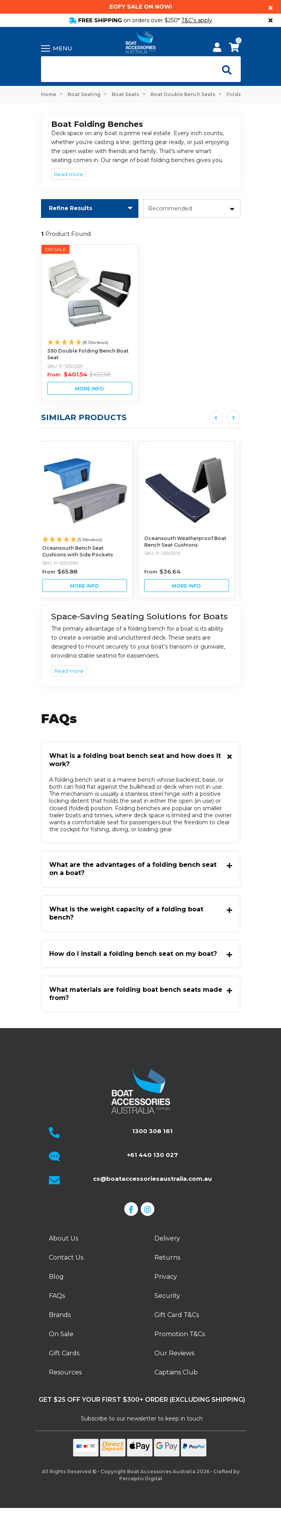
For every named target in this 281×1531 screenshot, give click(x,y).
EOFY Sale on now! (140, 6)
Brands (60, 1315)
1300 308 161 (152, 1131)
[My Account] (217, 48)
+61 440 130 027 (152, 1154)
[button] (89, 343)
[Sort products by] (191, 208)
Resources (65, 1372)
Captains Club (176, 1372)
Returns (167, 1257)
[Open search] (224, 69)
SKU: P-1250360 (65, 563)
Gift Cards (64, 1353)
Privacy (165, 1276)
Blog (56, 1276)
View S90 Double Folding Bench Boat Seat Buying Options (89, 388)
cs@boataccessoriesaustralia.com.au (152, 1178)
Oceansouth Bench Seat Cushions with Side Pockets (82, 551)
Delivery (167, 1238)
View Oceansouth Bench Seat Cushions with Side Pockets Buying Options (89, 585)
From (79, 375)
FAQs (57, 1295)
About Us (63, 1238)
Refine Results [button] (70, 208)
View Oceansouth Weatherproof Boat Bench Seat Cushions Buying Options (191, 585)
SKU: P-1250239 (65, 366)
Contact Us (66, 1257)
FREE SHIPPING (140, 20)
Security (167, 1295)
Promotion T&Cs (179, 1334)
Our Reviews (174, 1353)
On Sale (61, 1334)
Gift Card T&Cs (176, 1315)
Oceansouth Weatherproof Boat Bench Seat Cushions (190, 541)
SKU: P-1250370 (167, 553)
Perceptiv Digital (140, 1478)
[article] (90, 519)
